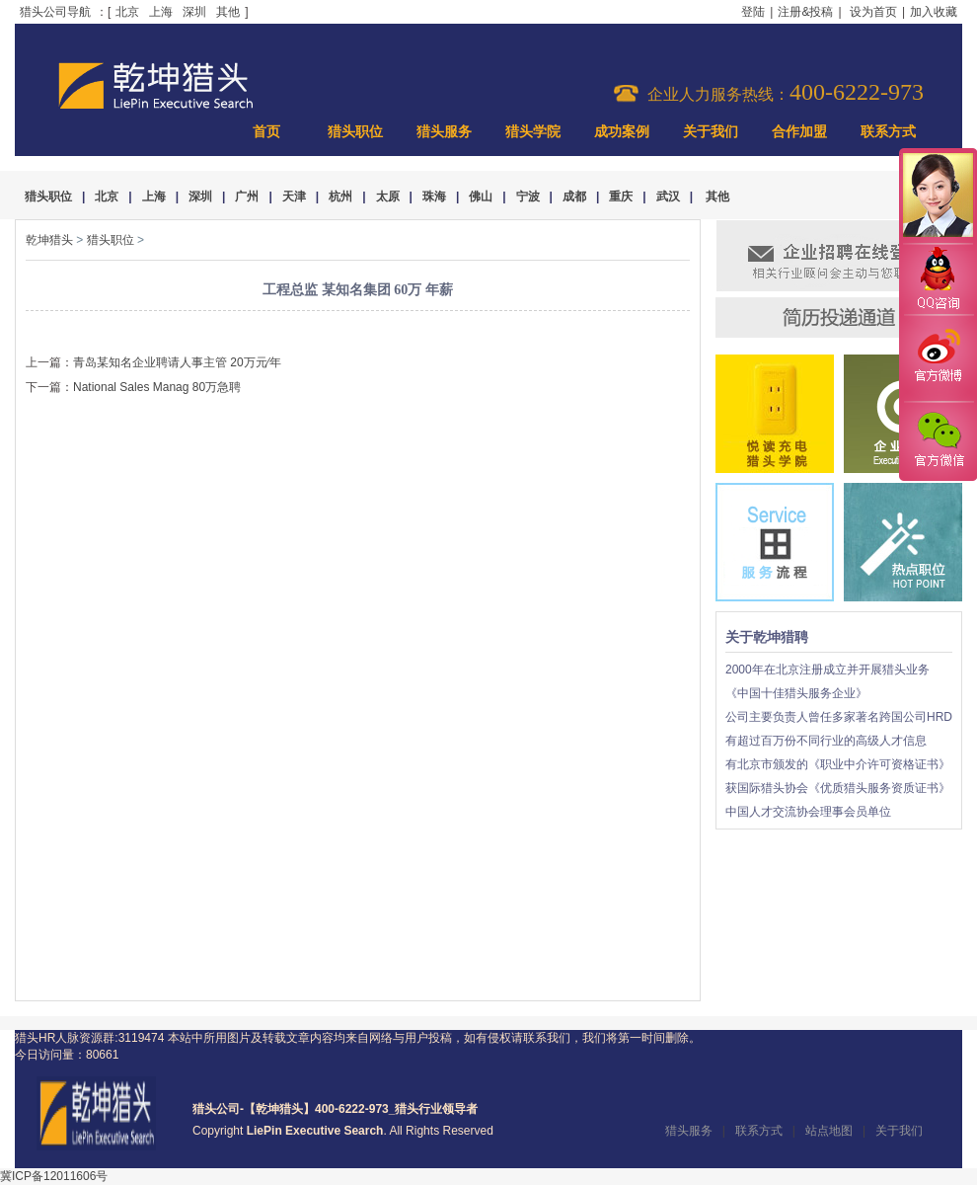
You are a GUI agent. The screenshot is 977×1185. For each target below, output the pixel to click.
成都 (574, 196)
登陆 (753, 12)
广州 (247, 196)
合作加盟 (799, 131)
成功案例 (621, 131)
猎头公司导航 (55, 12)
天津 (294, 196)
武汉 (668, 196)
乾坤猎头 (49, 240)
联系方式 (888, 131)
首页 (266, 131)
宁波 (528, 196)
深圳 (194, 12)
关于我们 (710, 131)
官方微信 (937, 440)
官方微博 (937, 358)
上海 (161, 12)
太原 (388, 196)
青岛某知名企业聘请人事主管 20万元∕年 (177, 362)
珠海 (434, 196)
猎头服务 (444, 131)
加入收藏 (933, 12)
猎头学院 (533, 131)
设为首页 (873, 12)
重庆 (621, 196)
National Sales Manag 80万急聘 (157, 387)
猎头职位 (355, 131)
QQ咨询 (937, 280)
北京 (127, 12)
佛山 (480, 196)
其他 (228, 12)
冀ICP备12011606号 (54, 1176)
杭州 (340, 196)
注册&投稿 (805, 12)
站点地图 (829, 1131)
